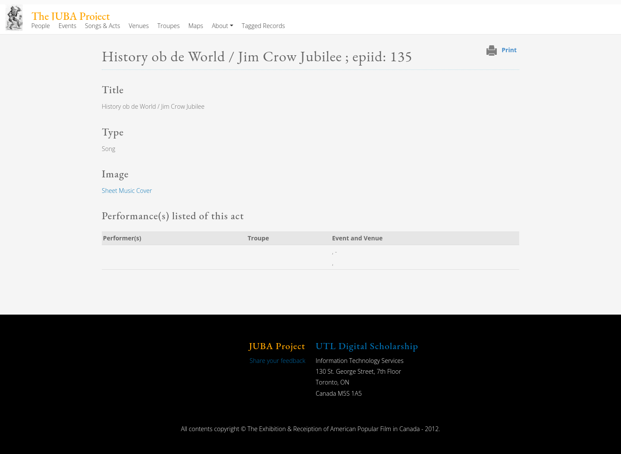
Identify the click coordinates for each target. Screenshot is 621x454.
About (220, 26)
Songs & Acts (102, 26)
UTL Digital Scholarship (367, 346)
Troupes (168, 26)
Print (509, 50)
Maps (195, 26)
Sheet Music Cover (127, 190)
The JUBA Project (70, 16)
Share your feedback (277, 360)
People (40, 26)
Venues (139, 26)
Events (67, 26)
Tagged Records (263, 26)
